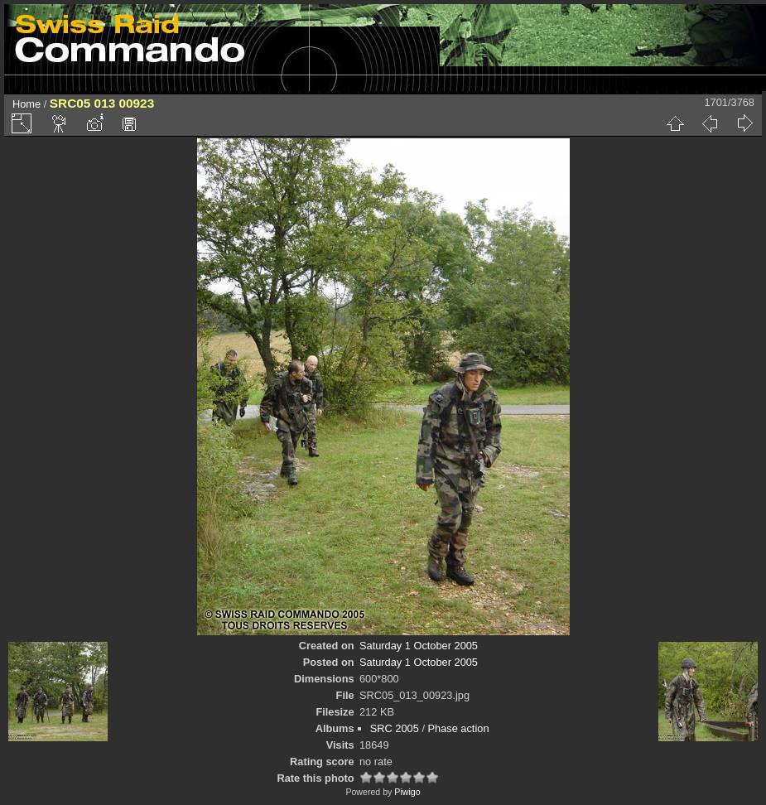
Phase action (458, 728)
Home (26, 104)
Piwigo (407, 792)
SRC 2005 (394, 728)
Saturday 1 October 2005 (418, 645)
